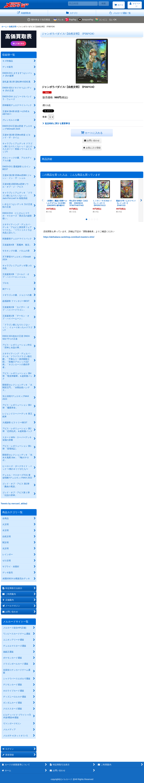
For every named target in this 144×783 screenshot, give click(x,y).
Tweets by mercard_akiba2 (14, 503)
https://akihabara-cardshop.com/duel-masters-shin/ (68, 237)
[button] (120, 13)
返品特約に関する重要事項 (56, 123)
